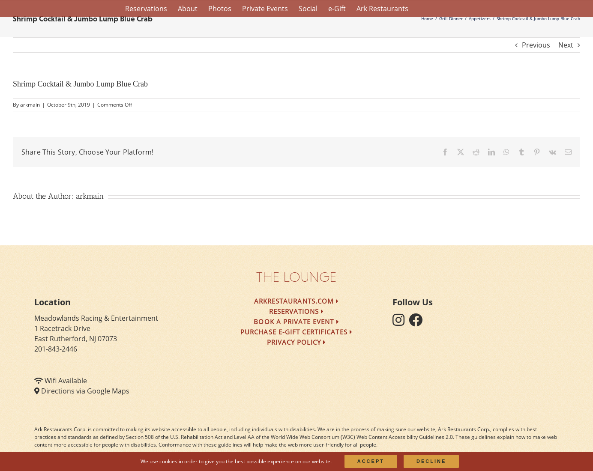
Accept (370, 461)
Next (565, 45)
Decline (431, 461)
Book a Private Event (296, 321)
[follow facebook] (418, 322)
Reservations (296, 311)
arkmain (30, 104)
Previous (536, 45)
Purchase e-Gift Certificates (296, 332)
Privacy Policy (296, 342)
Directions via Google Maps (85, 391)
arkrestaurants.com (296, 301)
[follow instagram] (400, 322)
